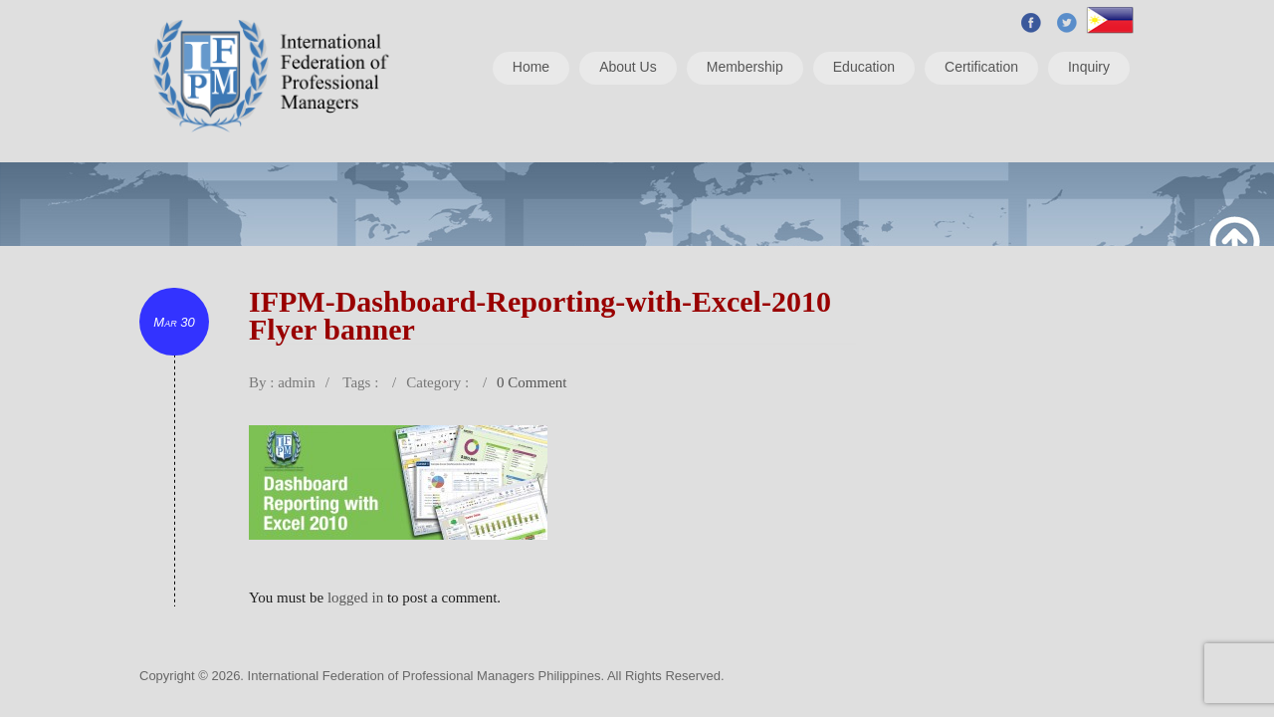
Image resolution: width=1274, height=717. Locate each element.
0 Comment (531, 382)
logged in (355, 597)
